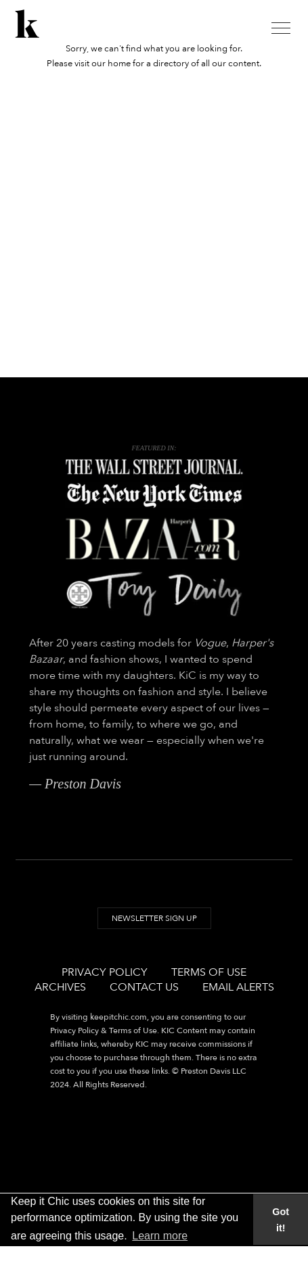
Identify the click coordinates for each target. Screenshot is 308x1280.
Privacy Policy (105, 972)
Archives (60, 987)
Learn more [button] (160, 1235)
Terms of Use (208, 972)
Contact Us (144, 987)
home (119, 63)
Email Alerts (238, 987)
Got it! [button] (280, 1219)
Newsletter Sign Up (154, 918)
